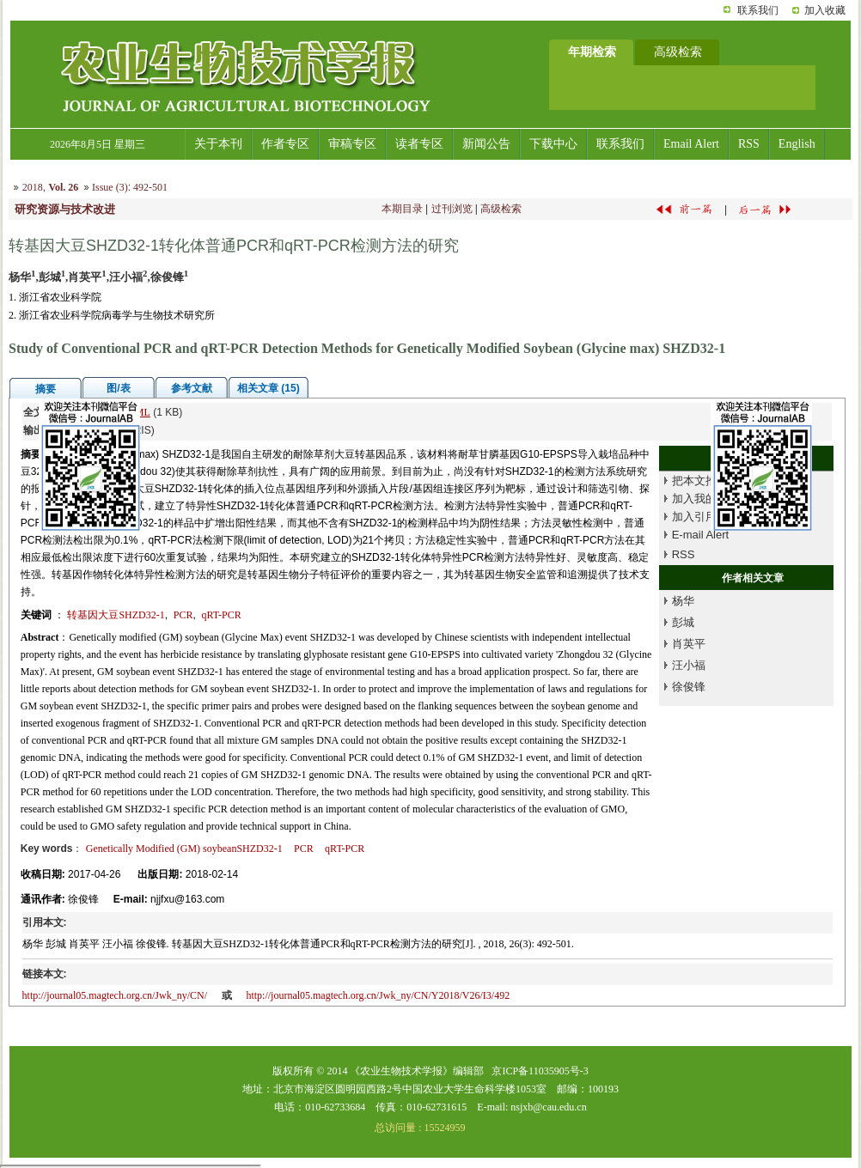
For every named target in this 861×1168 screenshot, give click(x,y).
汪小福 (688, 665)
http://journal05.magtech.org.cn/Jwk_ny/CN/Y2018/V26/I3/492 (378, 995)
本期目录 (402, 209)
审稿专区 (352, 143)
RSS (749, 143)
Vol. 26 (63, 187)
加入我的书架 (705, 498)
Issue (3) (110, 187)
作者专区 (285, 143)
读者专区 (419, 143)
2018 (32, 187)
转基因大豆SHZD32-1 (115, 615)
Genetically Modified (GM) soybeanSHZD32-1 (184, 849)
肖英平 (688, 643)
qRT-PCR (221, 615)
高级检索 (501, 209)
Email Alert (691, 143)
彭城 (683, 622)
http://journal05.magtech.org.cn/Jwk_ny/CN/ (114, 995)
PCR (183, 615)
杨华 (683, 600)
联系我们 (758, 10)
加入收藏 (825, 10)
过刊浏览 (452, 209)
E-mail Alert (700, 534)
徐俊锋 (688, 686)
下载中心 (553, 143)
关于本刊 (218, 143)
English (797, 143)
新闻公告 (486, 143)
